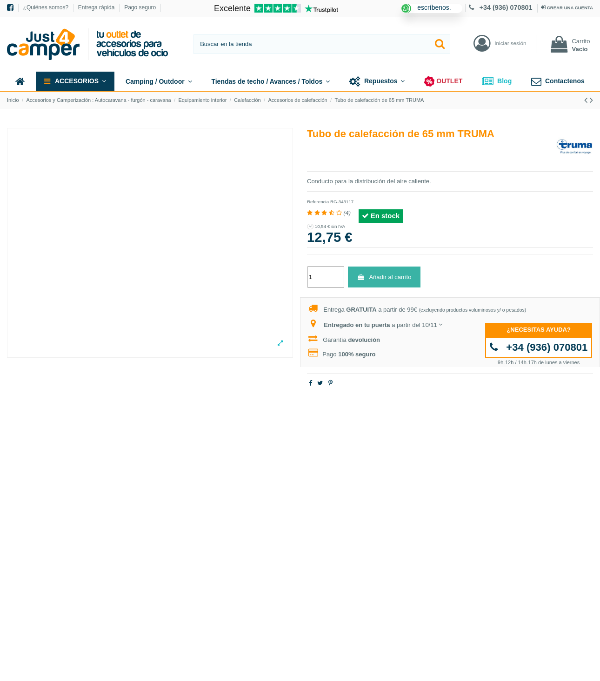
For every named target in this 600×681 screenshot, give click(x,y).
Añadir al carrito (384, 277)
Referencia (318, 201)
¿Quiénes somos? (46, 7)
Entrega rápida (97, 7)
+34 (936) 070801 (501, 7)
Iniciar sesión (510, 43)
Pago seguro (140, 7)
